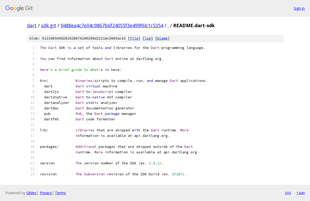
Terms (60, 192)
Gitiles (31, 192)
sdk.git (48, 25)
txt (288, 192)
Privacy (46, 192)
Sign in (299, 8)
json (300, 192)
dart (32, 25)
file (134, 38)
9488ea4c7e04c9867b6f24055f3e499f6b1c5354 (112, 25)
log (148, 38)
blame (162, 38)
